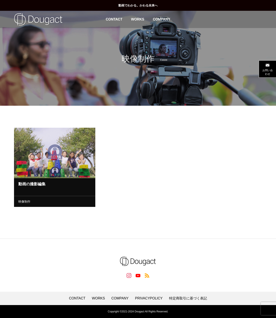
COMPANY (161, 19)
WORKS (137, 19)
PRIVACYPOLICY (149, 298)
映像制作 (24, 202)
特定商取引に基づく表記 (188, 298)
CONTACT (114, 19)
